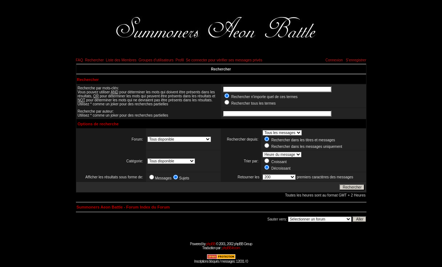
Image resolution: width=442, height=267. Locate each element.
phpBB (210, 244)
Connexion (334, 60)
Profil (179, 60)
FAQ (79, 60)
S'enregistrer (356, 60)
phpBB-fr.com (231, 248)
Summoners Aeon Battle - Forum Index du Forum (123, 207)
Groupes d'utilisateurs (155, 60)
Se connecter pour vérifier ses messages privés (224, 60)
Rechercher (94, 60)
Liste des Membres (121, 60)
